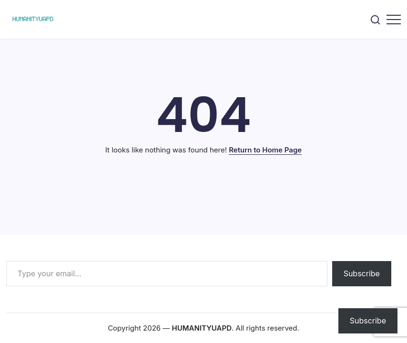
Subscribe (362, 273)
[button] (375, 19)
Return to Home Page (265, 149)
